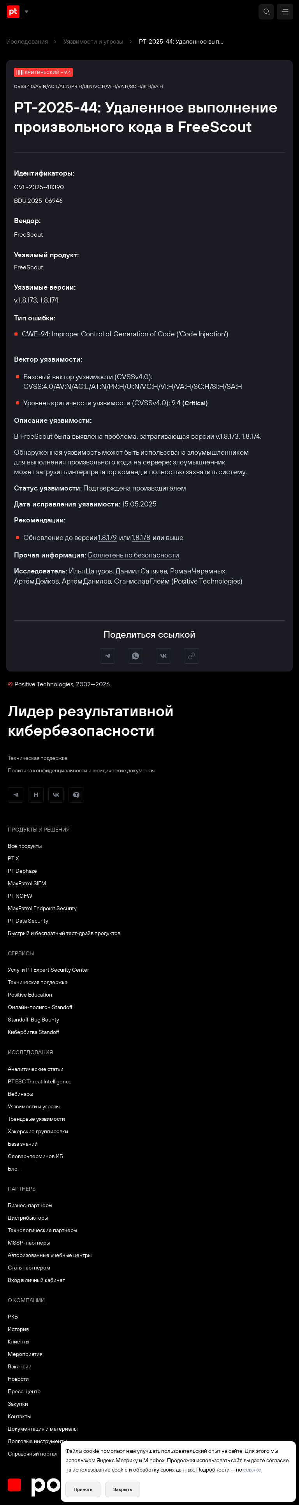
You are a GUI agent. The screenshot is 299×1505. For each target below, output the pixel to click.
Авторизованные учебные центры (49, 1255)
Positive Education (30, 994)
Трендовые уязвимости (36, 1118)
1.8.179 (107, 537)
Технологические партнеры (42, 1230)
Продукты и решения (39, 829)
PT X (13, 858)
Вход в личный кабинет (36, 1279)
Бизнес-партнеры (30, 1205)
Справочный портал (33, 1453)
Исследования (27, 41)
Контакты (19, 1416)
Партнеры (22, 1188)
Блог (14, 1168)
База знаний (23, 1143)
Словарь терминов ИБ (35, 1156)
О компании (26, 1300)
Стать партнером (29, 1267)
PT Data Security (28, 920)
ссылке (252, 1469)
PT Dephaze (22, 870)
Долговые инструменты (37, 1441)
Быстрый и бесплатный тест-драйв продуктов (64, 933)
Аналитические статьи (35, 1068)
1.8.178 (141, 537)
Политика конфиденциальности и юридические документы (81, 770)
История (18, 1329)
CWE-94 (35, 333)
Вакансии (20, 1366)
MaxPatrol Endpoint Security (42, 908)
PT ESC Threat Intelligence (40, 1081)
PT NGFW (20, 895)
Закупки (18, 1403)
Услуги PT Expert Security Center (48, 969)
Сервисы (21, 953)
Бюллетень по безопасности (133, 554)
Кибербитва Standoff (33, 1032)
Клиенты (18, 1341)
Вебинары (20, 1093)
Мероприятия (25, 1353)
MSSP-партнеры (29, 1242)
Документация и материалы (42, 1428)
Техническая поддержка (37, 757)
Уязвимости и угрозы (93, 41)
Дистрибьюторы (28, 1217)
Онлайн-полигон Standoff (40, 1007)
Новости (18, 1378)
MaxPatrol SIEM (27, 883)
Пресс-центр (24, 1391)
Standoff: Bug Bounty (33, 1019)
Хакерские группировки (38, 1131)
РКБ (13, 1316)
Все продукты (25, 845)
